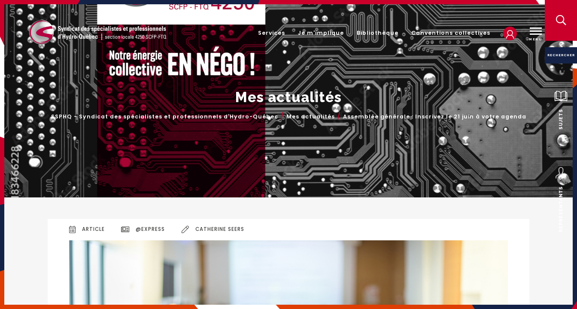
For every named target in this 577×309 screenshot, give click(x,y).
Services (271, 32)
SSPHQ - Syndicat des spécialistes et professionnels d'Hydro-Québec (164, 117)
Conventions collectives (450, 32)
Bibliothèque (377, 32)
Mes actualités (310, 117)
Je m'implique (321, 32)
